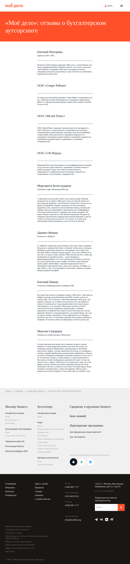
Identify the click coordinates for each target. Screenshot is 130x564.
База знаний (78, 416)
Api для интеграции (45, 465)
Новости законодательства (47, 449)
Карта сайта (10, 551)
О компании (10, 484)
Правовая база (43, 432)
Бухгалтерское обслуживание (18, 429)
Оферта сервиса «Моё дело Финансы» (20, 545)
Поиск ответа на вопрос (46, 446)
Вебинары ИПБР (44, 452)
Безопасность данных (13, 533)
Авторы (38, 491)
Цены (7, 417)
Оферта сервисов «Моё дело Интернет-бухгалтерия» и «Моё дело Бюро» (26, 537)
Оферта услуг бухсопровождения (18, 542)
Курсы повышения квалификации (50, 439)
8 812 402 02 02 (72, 496)
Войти (110, 6)
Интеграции (10, 423)
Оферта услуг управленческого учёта (19, 548)
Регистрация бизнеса (14, 446)
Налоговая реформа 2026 (16, 451)
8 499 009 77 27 (72, 487)
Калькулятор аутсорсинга (15, 436)
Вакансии (39, 487)
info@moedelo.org (73, 520)
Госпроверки (42, 442)
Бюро (39, 422)
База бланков (42, 436)
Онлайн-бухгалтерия (14, 413)
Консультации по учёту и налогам (50, 429)
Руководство (10, 495)
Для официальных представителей (85, 432)
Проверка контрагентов (47, 458)
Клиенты (39, 495)
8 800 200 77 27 (72, 505)
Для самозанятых (77, 437)
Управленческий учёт (15, 441)
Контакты (9, 491)
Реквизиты (10, 487)
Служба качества (42, 499)
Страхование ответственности (17, 530)
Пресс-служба (41, 484)
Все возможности (12, 420)
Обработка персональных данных (18, 526)
